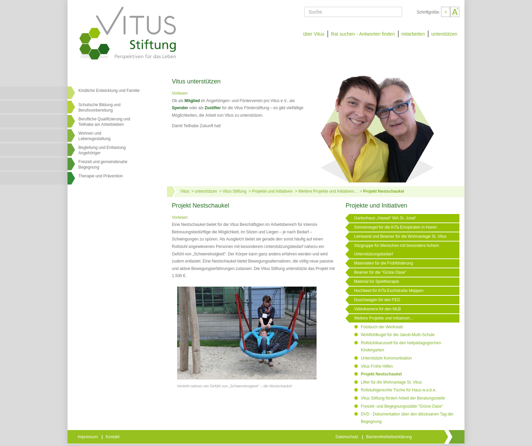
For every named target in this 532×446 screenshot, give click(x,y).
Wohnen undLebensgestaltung (94, 136)
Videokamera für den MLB (377, 309)
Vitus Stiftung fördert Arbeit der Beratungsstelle (403, 398)
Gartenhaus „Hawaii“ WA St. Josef (384, 218)
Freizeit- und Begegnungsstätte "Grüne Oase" (402, 406)
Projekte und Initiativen (272, 191)
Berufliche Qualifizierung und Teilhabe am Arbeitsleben (104, 122)
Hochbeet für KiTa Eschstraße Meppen (388, 291)
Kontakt (113, 437)
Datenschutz (347, 437)
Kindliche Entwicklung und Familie (108, 91)
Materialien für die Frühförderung (383, 263)
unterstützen (444, 34)
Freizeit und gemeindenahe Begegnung (103, 164)
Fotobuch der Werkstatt (382, 327)
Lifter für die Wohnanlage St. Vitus (391, 382)
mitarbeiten (413, 34)
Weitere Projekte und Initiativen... (328, 191)
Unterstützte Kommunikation (386, 358)
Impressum (88, 437)
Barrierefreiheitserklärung (389, 437)
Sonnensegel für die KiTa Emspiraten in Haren (395, 227)
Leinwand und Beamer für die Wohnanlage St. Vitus (400, 236)
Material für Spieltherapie (376, 281)
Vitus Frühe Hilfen (377, 366)
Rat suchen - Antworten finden (363, 34)
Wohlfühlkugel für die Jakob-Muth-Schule (398, 335)
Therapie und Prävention (100, 176)
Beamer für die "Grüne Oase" (380, 272)
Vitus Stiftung (234, 191)
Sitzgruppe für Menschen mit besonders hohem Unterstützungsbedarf (396, 250)
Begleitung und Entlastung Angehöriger (102, 150)
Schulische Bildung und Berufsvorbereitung (99, 107)
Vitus (184, 191)
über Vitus (313, 34)
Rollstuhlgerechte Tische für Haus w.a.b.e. (398, 390)
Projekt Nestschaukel (383, 191)
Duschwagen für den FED (377, 300)
